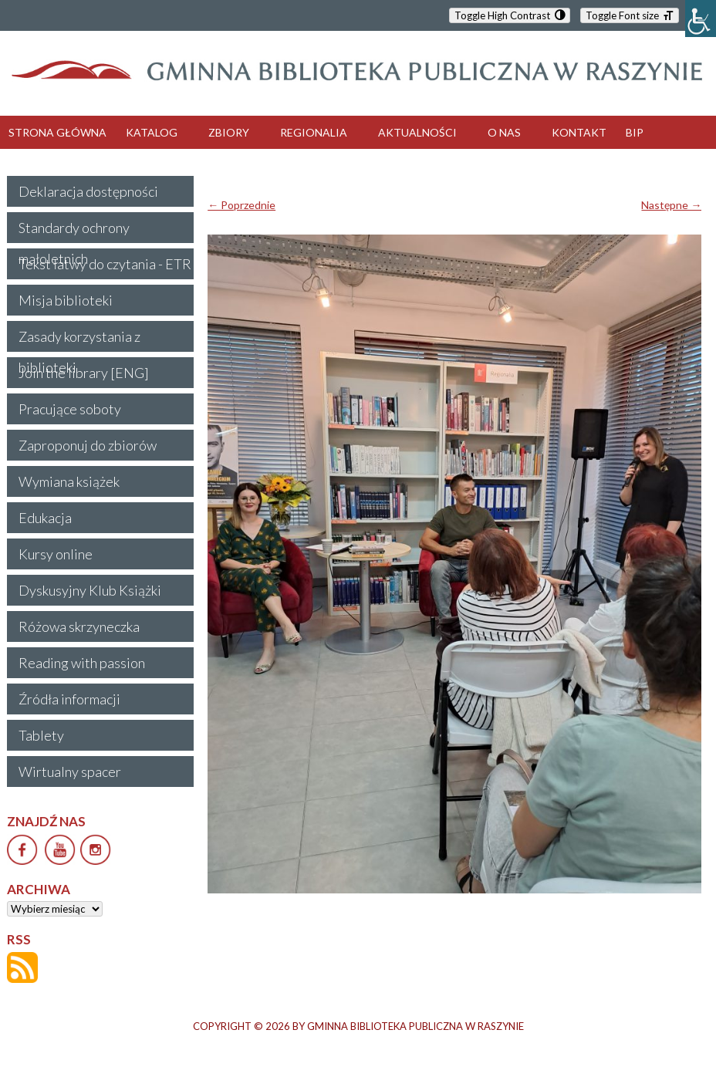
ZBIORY (228, 132)
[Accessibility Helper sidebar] (700, 18)
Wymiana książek (69, 481)
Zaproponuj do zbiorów (88, 445)
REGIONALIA (313, 132)
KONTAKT (579, 132)
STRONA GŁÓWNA (57, 132)
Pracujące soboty (70, 408)
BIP (634, 132)
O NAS (504, 132)
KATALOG (151, 132)
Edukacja (45, 517)
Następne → (671, 204)
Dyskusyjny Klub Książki (90, 590)
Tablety (41, 735)
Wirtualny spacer (70, 771)
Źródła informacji (69, 699)
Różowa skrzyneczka (79, 626)
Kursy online (56, 553)
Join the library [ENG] (84, 372)
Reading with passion (82, 662)
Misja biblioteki (66, 300)
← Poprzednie (241, 204)
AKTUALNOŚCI (417, 132)
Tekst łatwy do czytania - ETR (105, 263)
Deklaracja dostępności (88, 191)
